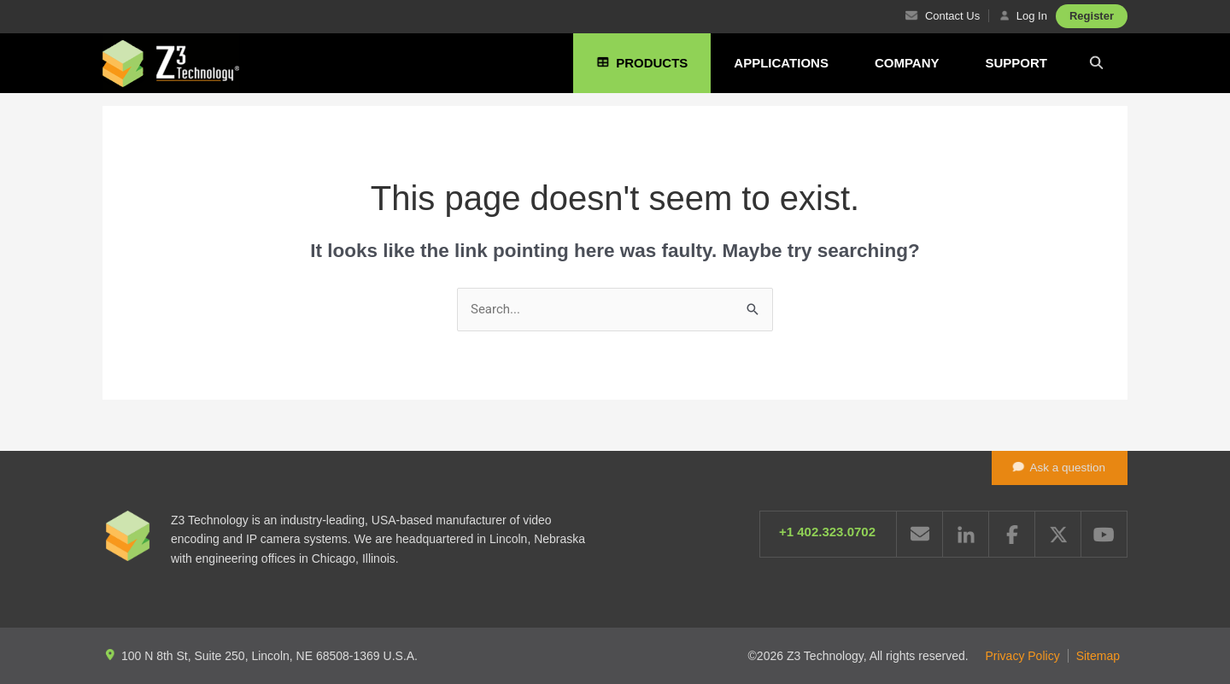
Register (1091, 15)
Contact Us (940, 15)
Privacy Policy (1023, 656)
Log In (1022, 15)
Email (919, 534)
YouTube (1104, 534)
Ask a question (1058, 466)
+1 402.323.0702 (827, 531)
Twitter (1058, 534)
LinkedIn (965, 534)
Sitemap (1098, 656)
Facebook (1011, 534)
